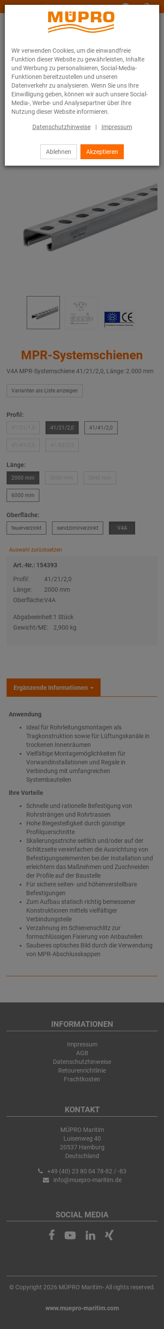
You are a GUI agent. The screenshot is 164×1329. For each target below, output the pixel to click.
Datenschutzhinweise (61, 126)
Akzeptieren (102, 151)
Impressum (116, 126)
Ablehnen (58, 151)
